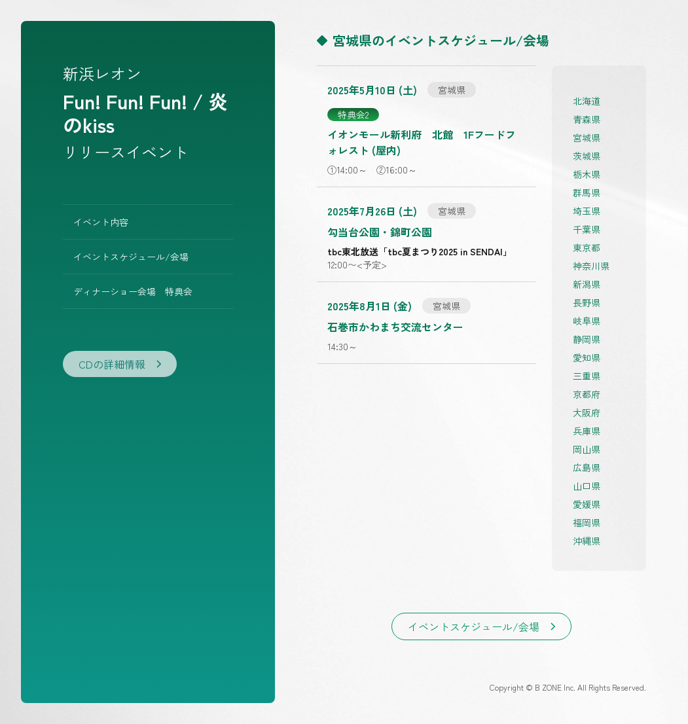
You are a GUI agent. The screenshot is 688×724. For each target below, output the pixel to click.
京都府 (586, 394)
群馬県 (586, 192)
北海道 (586, 100)
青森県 (586, 119)
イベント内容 (100, 221)
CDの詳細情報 (120, 364)
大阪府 (586, 412)
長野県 (586, 302)
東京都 (586, 247)
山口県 (586, 485)
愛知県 (586, 357)
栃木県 (586, 174)
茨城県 (586, 155)
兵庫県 (586, 430)
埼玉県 (586, 210)
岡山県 (586, 449)
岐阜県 (586, 320)
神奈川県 (591, 265)
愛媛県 (586, 504)
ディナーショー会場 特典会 (132, 291)
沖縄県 (586, 540)
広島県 (586, 467)
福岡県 (586, 522)
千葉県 (586, 229)
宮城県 (586, 137)
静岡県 (586, 339)
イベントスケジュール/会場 (131, 256)
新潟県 (586, 284)
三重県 (586, 375)
